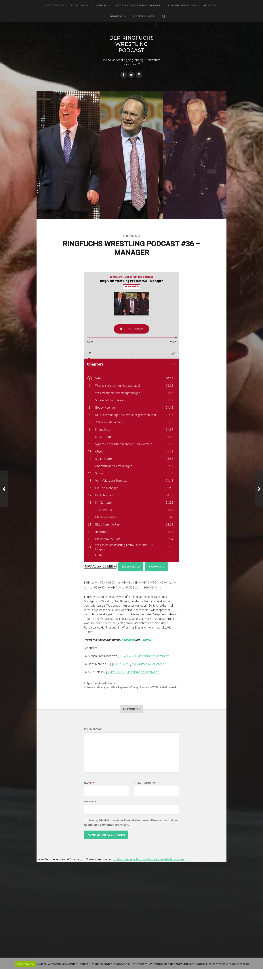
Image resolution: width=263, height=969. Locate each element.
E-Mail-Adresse (146, 783)
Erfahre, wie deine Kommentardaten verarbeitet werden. (148, 859)
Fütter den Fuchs (182, 5)
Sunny (134, 687)
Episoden (78, 5)
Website (90, 801)
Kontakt (210, 5)
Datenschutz (144, 16)
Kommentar (93, 729)
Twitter (145, 640)
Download (131, 566)
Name (89, 783)
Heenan (90, 687)
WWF (174, 687)
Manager (103, 687)
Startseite (54, 5)
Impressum (117, 16)
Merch (101, 5)
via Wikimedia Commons (153, 656)
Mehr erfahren (239, 964)
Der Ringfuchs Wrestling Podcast (131, 44)
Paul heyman (120, 687)
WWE (164, 687)
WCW (155, 687)
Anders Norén (139, 953)
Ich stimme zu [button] (25, 963)
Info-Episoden (107, 683)
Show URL (156, 566)
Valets (145, 687)
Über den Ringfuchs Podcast (137, 5)
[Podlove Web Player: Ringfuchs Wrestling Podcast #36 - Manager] (131, 417)
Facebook (128, 640)
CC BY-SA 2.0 (127, 656)
